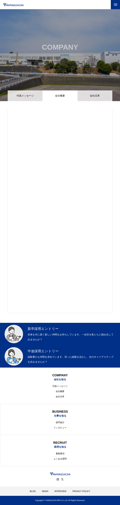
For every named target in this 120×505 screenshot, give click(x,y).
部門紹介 (60, 422)
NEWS (45, 491)
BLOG (33, 491)
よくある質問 (60, 459)
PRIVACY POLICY (81, 491)
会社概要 (60, 391)
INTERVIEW (60, 491)
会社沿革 (95, 95)
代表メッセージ (25, 95)
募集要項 (60, 453)
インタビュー (60, 428)
